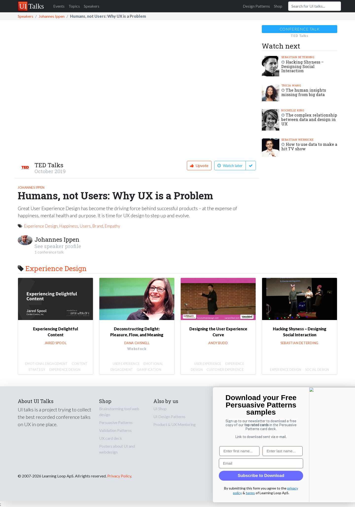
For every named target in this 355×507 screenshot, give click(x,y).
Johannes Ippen (52, 16)
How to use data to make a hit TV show (309, 146)
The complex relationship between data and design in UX (309, 119)
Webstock (136, 349)
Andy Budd (218, 343)
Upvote (199, 165)
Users (85, 226)
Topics (74, 6)
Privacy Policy (119, 475)
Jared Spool (55, 343)
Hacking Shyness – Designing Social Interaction (302, 66)
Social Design (317, 370)
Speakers (91, 6)
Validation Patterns (115, 430)
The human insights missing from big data (303, 92)
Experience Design (41, 226)
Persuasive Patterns (116, 422)
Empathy (112, 226)
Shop (278, 6)
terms (337, 492)
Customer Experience (225, 370)
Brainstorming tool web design (119, 411)
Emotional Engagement (46, 364)
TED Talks (49, 165)
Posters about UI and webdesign (117, 449)
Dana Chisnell (137, 343)
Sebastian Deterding (298, 57)
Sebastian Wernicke (297, 139)
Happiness (68, 226)
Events (59, 6)
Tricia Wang (291, 85)
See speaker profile (58, 246)
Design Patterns (256, 6)
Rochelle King (292, 110)
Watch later (230, 165)
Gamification (149, 370)
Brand (97, 226)
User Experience (126, 364)
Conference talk (300, 29)
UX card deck (110, 438)
